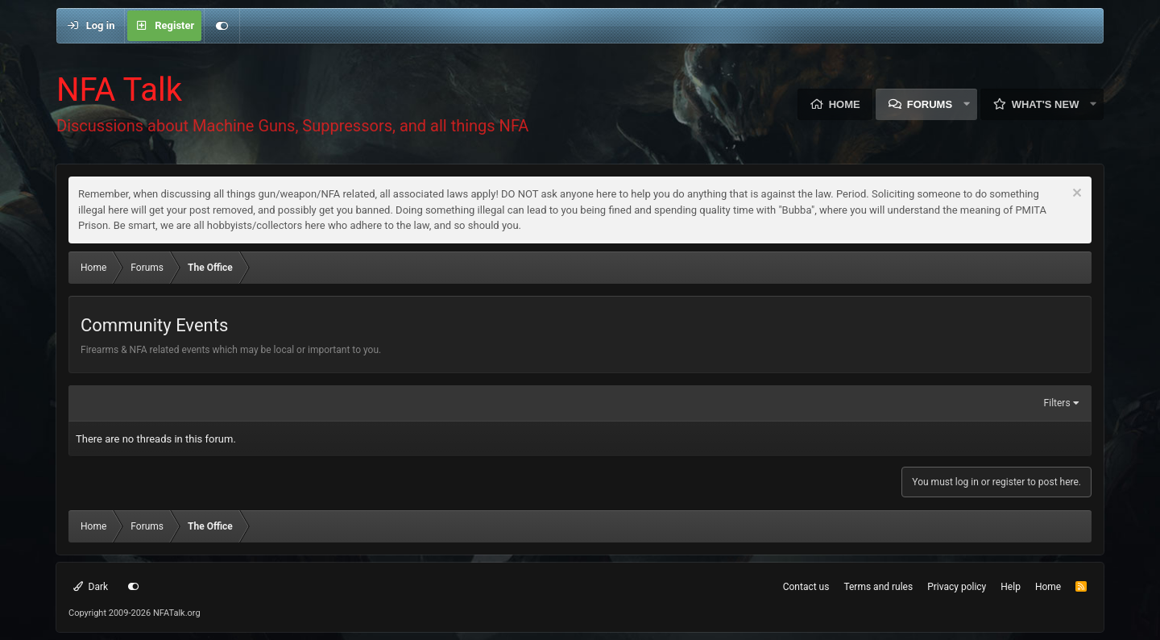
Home (844, 104)
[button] (966, 104)
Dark (90, 586)
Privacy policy (956, 586)
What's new (1045, 104)
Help (1010, 586)
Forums (929, 104)
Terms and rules (878, 586)
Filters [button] (1057, 403)
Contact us (806, 586)
